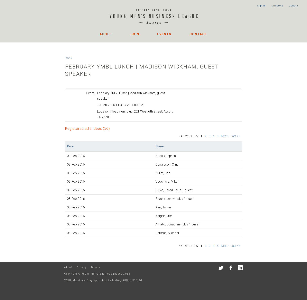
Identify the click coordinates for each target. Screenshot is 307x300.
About (106, 34)
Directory (277, 5)
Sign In (261, 5)
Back (68, 58)
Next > (225, 136)
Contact (198, 34)
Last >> (236, 136)
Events (164, 34)
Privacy (81, 267)
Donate (293, 5)
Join (135, 34)
